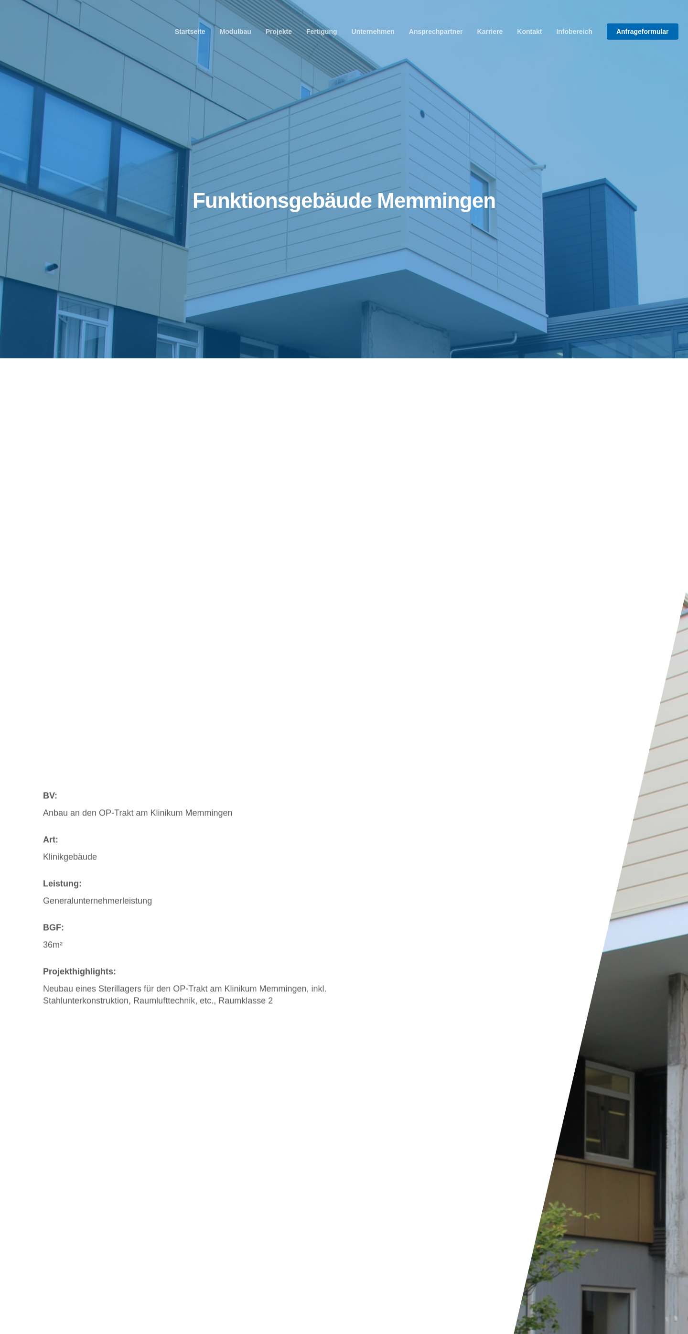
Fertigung (321, 31)
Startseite (190, 31)
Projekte (279, 31)
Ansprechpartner (436, 31)
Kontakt (529, 31)
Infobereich (574, 31)
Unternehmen (373, 31)
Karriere (490, 31)
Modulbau (235, 31)
